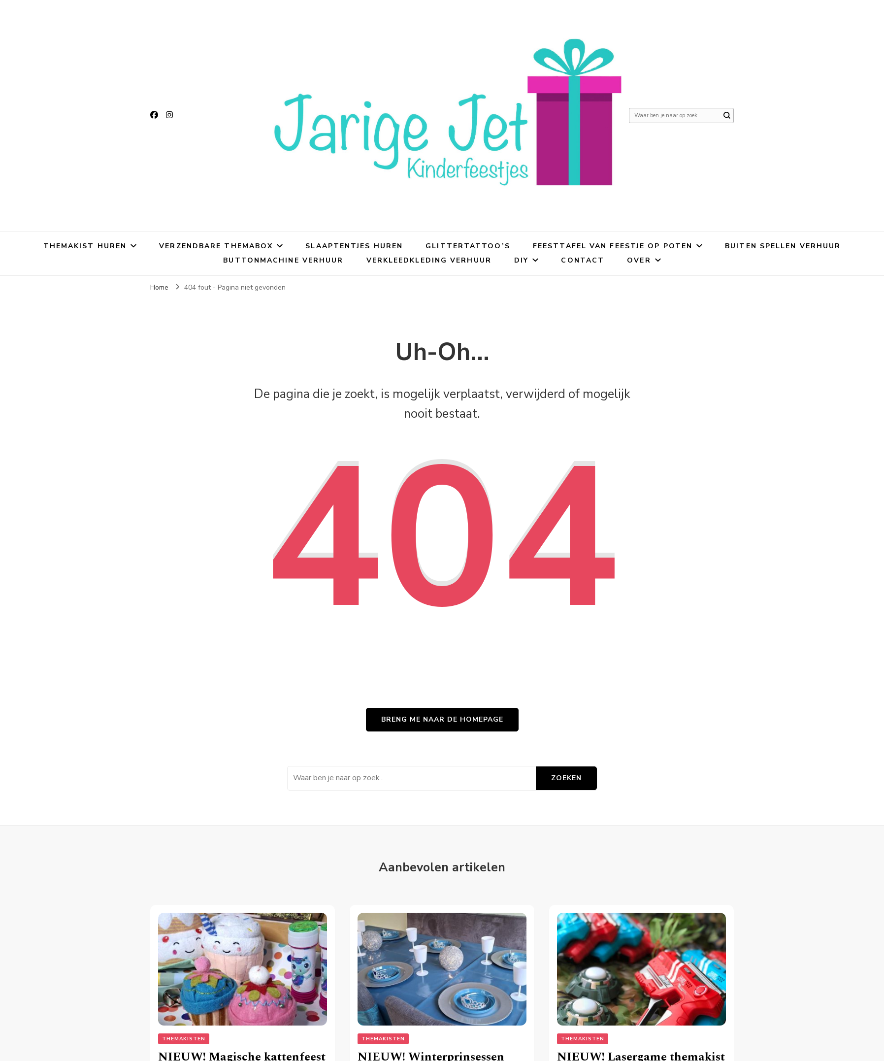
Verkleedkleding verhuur (428, 260)
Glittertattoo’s (468, 246)
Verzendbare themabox (216, 246)
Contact (582, 260)
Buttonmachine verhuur (283, 260)
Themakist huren (85, 246)
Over (639, 260)
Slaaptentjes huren (354, 246)
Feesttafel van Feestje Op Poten (612, 246)
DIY (521, 260)
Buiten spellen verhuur (783, 246)
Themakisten (183, 1038)
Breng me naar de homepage (442, 719)
